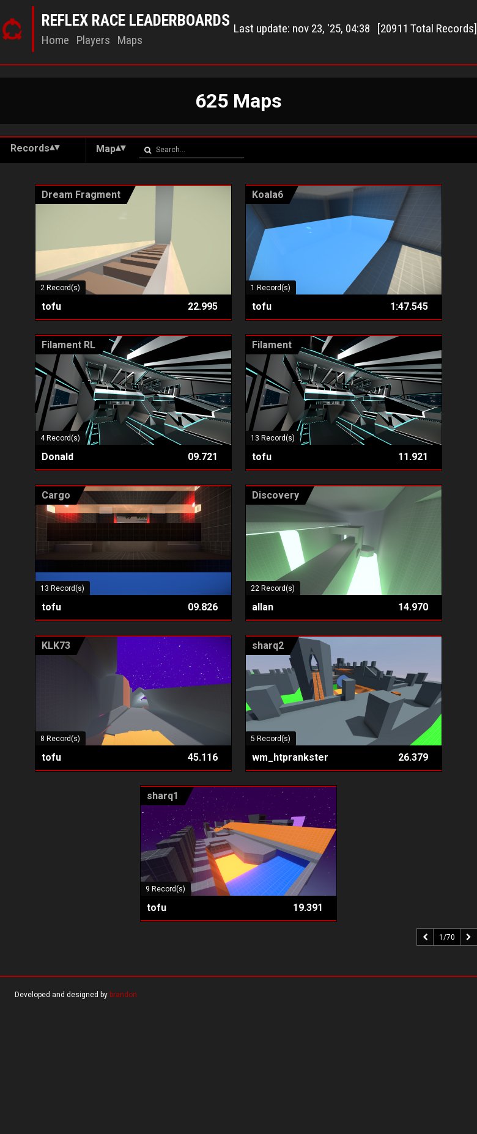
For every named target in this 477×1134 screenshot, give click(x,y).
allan (262, 607)
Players (93, 40)
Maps (129, 40)
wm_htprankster (290, 757)
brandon (123, 994)
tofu (51, 306)
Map (106, 149)
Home (55, 40)
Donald (57, 457)
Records (30, 148)
